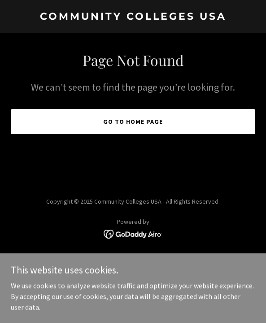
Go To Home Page (133, 122)
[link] (133, 17)
